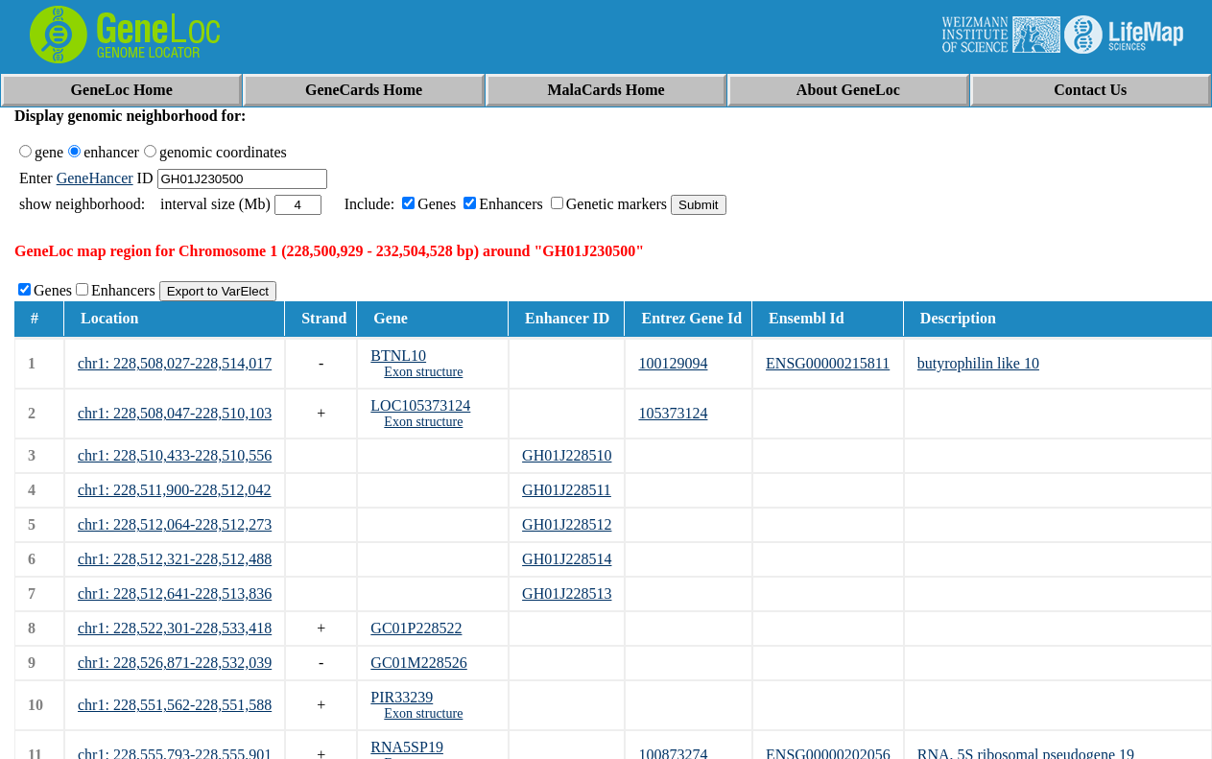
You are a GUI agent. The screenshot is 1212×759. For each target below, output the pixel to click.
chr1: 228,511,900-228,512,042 (175, 490)
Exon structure (423, 372)
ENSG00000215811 (828, 363)
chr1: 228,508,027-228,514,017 (175, 363)
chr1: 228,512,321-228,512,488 (175, 559)
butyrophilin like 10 (978, 363)
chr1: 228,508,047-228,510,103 (175, 413)
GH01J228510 (566, 455)
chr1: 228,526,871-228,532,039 (175, 662)
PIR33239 (401, 697)
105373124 (672, 413)
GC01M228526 (418, 662)
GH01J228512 (566, 524)
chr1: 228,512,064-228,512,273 (175, 524)
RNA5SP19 (406, 747)
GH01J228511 (566, 490)
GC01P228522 (416, 628)
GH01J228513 (566, 593)
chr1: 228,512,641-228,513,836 (175, 593)
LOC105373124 (420, 405)
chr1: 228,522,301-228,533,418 (175, 628)
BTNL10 (398, 355)
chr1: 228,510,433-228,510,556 (175, 455)
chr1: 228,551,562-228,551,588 (175, 705)
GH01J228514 (566, 559)
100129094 (672, 363)
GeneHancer (95, 178)
